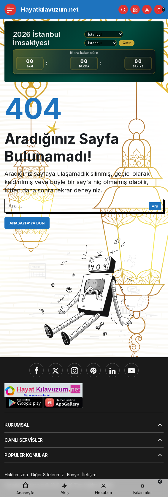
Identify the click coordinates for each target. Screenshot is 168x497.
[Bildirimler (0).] (159, 9)
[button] (135, 9)
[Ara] (123, 9)
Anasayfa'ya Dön (27, 223)
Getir (127, 43)
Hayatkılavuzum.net (50, 9)
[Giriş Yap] (147, 9)
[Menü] (10, 9)
